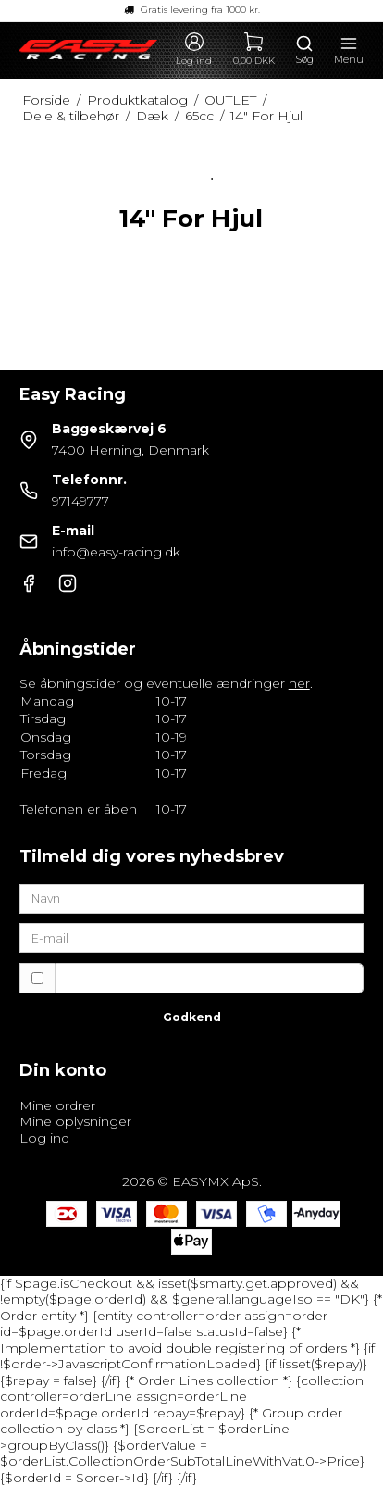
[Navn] (191, 898)
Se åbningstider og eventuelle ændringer (164, 683)
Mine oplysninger (75, 1121)
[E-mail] (191, 937)
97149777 (80, 501)
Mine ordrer (57, 1105)
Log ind (44, 1138)
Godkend (192, 1017)
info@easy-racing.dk (116, 551)
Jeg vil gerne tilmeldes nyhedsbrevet (192, 977)
